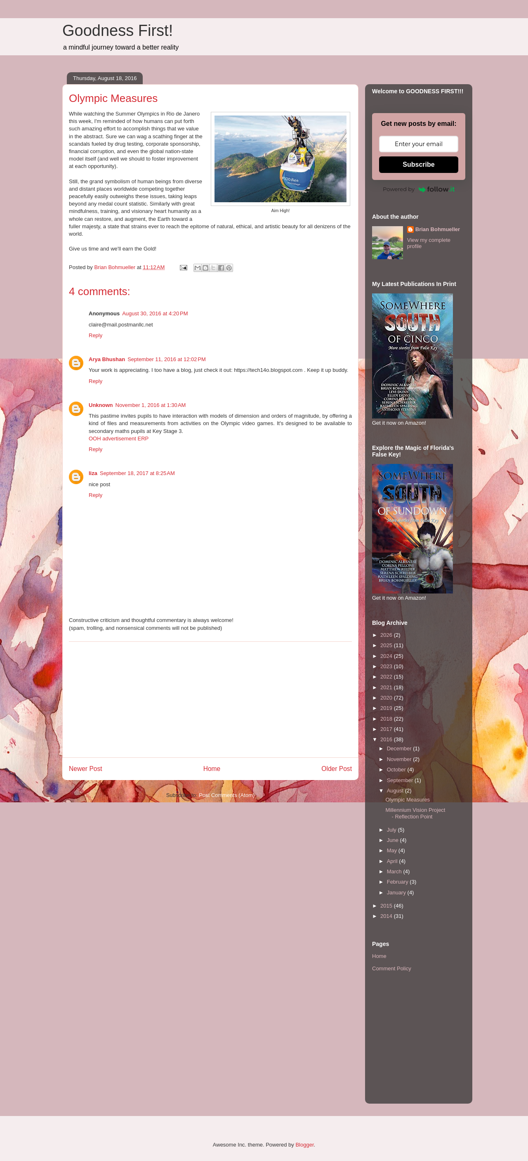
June (393, 840)
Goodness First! (117, 30)
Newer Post (85, 768)
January (397, 892)
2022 (387, 677)
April (393, 861)
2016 (387, 739)
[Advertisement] (210, 699)
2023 (387, 666)
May (392, 850)
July (392, 830)
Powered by (419, 189)
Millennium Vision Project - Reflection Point (415, 813)
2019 (387, 708)
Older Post (336, 768)
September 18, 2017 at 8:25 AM (137, 473)
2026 (387, 635)
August (396, 790)
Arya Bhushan (107, 359)
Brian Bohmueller (437, 229)
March (395, 871)
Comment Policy (391, 968)
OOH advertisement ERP (118, 438)
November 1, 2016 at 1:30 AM (151, 405)
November (400, 759)
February (398, 882)
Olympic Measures (407, 800)
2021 (387, 687)
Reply (95, 335)
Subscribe (418, 164)
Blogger (304, 1145)
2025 (387, 645)
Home (212, 768)
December (400, 748)
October (397, 769)
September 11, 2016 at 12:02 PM (166, 359)
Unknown (101, 405)
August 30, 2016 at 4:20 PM (155, 313)
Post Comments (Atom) (227, 795)
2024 (387, 656)
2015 (387, 906)
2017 (387, 729)
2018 (387, 719)
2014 (387, 916)
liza (93, 473)
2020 (387, 698)
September (401, 780)
